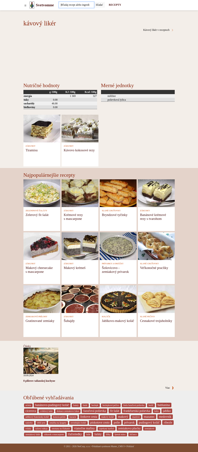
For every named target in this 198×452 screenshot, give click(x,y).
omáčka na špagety (57, 423)
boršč (151, 405)
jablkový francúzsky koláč (37, 417)
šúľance (133, 434)
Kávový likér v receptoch (158, 30)
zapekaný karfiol (106, 428)
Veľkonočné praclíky (154, 268)
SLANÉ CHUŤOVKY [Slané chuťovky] (111, 210)
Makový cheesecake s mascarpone (39, 269)
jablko (167, 410)
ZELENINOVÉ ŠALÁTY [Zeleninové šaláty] (36, 210)
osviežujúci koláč (78, 423)
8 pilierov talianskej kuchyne (39, 380)
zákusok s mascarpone (54, 434)
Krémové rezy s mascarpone (73, 216)
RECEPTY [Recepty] (115, 4)
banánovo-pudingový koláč (52, 405)
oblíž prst (41, 423)
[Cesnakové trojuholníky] (156, 298)
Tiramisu (31, 150)
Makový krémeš (75, 268)
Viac (169, 387)
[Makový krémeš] (80, 245)
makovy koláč (107, 417)
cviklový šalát (46, 411)
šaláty (98, 434)
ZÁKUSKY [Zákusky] (30, 146)
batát (85, 405)
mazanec (149, 416)
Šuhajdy (69, 321)
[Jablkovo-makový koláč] (118, 298)
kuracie (73, 417)
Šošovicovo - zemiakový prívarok (115, 269)
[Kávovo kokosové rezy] (80, 128)
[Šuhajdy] (80, 298)
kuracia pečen (59, 417)
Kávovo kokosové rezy (79, 150)
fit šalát (114, 410)
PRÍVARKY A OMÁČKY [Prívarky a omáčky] (112, 263)
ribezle (168, 422)
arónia (28, 405)
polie (117, 422)
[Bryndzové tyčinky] (118, 192)
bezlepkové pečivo (110, 405)
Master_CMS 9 (117, 446)
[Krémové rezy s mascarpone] (80, 192)
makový (123, 416)
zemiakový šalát (33, 434)
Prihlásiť (130, 446)
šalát (88, 434)
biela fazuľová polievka (133, 405)
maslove (136, 417)
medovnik (165, 416)
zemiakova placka (129, 428)
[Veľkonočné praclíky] (156, 245)
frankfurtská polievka (136, 410)
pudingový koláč (149, 422)
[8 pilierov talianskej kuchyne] (40, 360)
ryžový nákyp (41, 428)
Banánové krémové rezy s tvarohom (153, 216)
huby (156, 411)
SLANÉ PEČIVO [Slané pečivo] (147, 316)
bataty (76, 405)
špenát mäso (120, 434)
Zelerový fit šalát (37, 215)
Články (27, 346)
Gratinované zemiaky (40, 321)
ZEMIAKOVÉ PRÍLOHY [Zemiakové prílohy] (36, 316)
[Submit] (99, 5)
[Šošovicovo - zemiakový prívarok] (118, 245)
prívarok (129, 422)
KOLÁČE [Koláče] (106, 316)
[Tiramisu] (41, 128)
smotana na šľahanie (61, 428)
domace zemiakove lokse (68, 411)
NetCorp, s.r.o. (83, 446)
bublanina (164, 405)
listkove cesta (88, 416)
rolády (28, 428)
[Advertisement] (99, 55)
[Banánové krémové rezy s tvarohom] (156, 192)
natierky (29, 423)
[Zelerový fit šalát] (41, 192)
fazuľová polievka (94, 410)
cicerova (31, 410)
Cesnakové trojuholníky (156, 321)
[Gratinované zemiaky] (41, 298)
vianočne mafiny (84, 428)
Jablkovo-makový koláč (118, 321)
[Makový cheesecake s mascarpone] (41, 245)
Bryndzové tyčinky (115, 215)
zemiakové (149, 428)
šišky (108, 434)
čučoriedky (75, 434)
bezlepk (94, 405)
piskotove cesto (100, 422)
